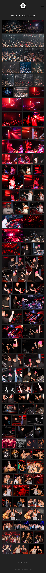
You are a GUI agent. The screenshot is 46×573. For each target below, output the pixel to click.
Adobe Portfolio (26, 569)
